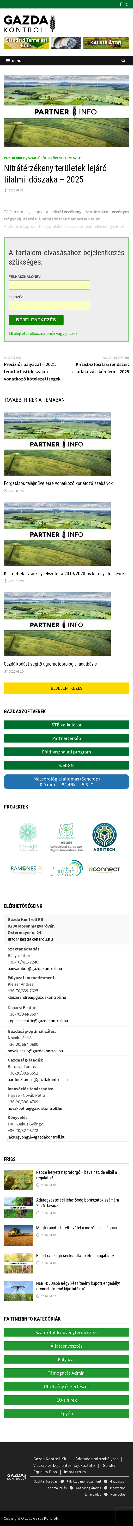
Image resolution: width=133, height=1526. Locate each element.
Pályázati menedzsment (84, 1481)
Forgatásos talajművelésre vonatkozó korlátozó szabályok (58, 483)
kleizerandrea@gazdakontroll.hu (37, 997)
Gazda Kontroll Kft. (50, 1459)
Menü (13, 60)
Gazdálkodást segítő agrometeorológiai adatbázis (50, 664)
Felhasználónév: (25, 277)
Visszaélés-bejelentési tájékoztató (64, 1465)
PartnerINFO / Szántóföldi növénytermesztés (43, 158)
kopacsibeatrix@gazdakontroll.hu (38, 1020)
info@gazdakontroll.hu (30, 939)
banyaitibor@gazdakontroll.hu (35, 968)
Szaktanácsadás (46, 1481)
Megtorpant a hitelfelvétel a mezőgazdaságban (76, 1227)
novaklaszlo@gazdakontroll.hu (35, 1051)
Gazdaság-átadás (88, 1488)
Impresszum (75, 1472)
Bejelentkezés (36, 319)
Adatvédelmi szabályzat (96, 1459)
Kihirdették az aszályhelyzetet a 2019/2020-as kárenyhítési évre (64, 574)
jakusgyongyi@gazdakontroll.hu (36, 1137)
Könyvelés (118, 1494)
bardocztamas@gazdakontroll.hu (38, 1079)
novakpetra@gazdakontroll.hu (35, 1108)
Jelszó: (16, 297)
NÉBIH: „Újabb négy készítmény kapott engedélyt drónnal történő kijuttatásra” (78, 1286)
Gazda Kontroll (45, 1518)
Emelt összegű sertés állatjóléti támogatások (75, 1255)
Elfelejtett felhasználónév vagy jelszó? (43, 333)
